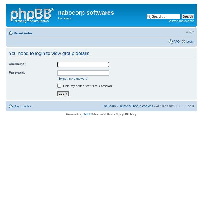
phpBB (86, 114)
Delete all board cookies (136, 106)
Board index (23, 33)
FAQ (176, 41)
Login (190, 41)
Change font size (190, 32)
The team (109, 106)
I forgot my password (72, 78)
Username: (17, 64)
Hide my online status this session (84, 86)
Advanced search (181, 21)
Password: (17, 72)
